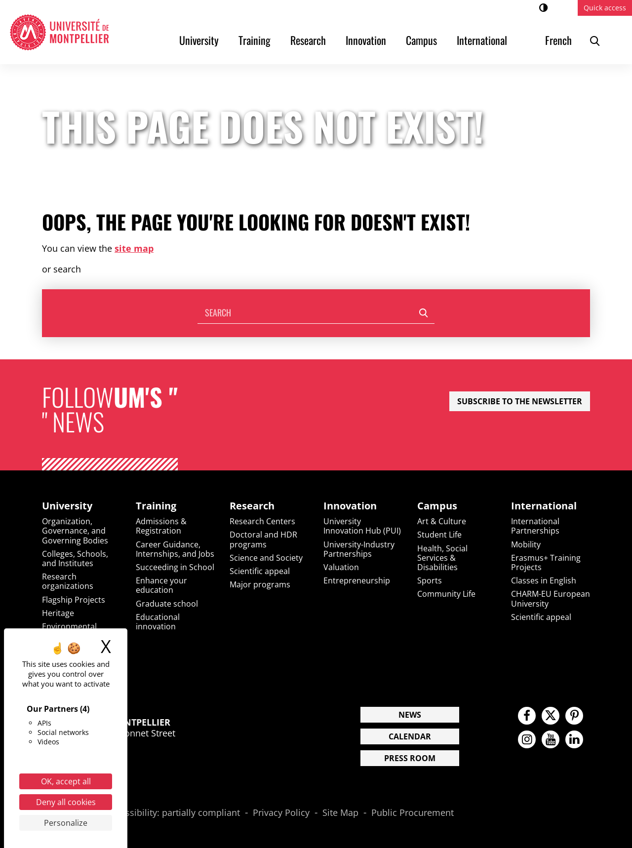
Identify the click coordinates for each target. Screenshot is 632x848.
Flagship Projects (73, 599)
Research (308, 40)
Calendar (410, 736)
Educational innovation (158, 622)
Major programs (260, 584)
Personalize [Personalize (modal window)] (65, 822)
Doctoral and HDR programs (263, 539)
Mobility (526, 544)
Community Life (446, 593)
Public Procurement (412, 813)
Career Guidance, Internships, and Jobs (175, 549)
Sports (429, 580)
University (199, 40)
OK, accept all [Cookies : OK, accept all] (66, 781)
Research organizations (67, 581)
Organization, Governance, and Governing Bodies (75, 530)
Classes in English (543, 580)
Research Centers (262, 521)
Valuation (341, 567)
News (409, 714)
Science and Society (266, 557)
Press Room (409, 758)
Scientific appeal (260, 571)
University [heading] (67, 506)
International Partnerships (535, 526)
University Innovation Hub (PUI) (362, 526)
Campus (421, 40)
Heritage (58, 613)
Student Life (439, 534)
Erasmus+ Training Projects (546, 562)
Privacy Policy (281, 813)
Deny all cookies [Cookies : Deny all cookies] (66, 802)
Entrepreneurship (356, 580)
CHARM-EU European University (550, 598)
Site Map (340, 813)
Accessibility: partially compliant (173, 813)
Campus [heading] (437, 506)
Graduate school (167, 603)
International (482, 40)
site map (134, 248)
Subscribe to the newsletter (519, 401)
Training (254, 40)
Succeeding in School (175, 567)
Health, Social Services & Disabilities (442, 558)
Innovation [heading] (350, 506)
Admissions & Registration (161, 526)
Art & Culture (441, 521)
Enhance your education (161, 585)
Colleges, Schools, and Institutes (75, 558)
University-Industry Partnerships (359, 549)
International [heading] (544, 506)
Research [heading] (252, 506)
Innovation (366, 40)
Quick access (605, 7)
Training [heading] (156, 506)
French (558, 40)
